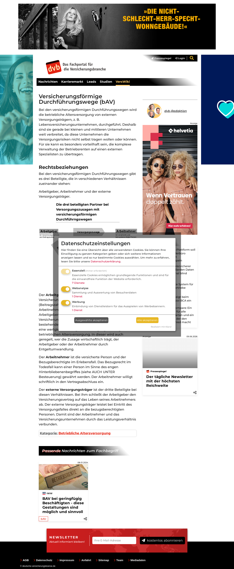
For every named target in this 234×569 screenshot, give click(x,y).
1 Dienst (77, 296)
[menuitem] (159, 58)
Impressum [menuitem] (65, 560)
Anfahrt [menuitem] (85, 560)
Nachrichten (48, 81)
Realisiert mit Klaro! (161, 326)
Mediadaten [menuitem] (137, 560)
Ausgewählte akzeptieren (91, 320)
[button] (195, 392)
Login (180, 58)
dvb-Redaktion (175, 111)
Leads (91, 81)
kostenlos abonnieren (162, 540)
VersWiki (123, 81)
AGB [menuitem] (24, 560)
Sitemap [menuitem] (102, 560)
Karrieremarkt (72, 81)
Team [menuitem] (118, 560)
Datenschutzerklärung (105, 261)
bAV (43, 519)
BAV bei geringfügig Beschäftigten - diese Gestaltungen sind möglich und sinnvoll (63, 505)
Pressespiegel (161, 58)
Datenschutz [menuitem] (42, 560)
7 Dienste (78, 282)
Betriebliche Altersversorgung (84, 433)
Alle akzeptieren (147, 320)
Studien (106, 81)
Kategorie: (49, 433)
